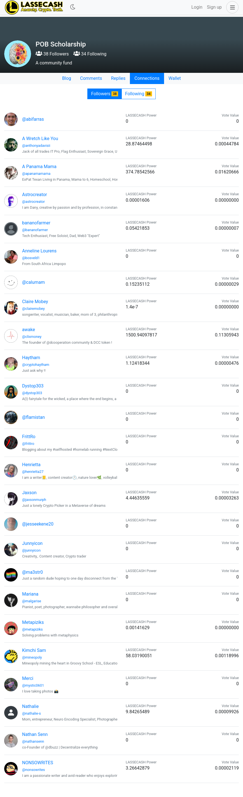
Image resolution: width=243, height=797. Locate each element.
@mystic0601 (33, 685)
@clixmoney (31, 336)
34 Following (89, 54)
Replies (118, 78)
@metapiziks (32, 629)
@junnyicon (31, 550)
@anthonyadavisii (36, 145)
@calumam (33, 282)
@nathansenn (33, 741)
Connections (146, 78)
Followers (104, 93)
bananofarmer (36, 223)
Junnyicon (32, 543)
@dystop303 (32, 393)
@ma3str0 (32, 572)
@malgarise (31, 601)
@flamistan (33, 417)
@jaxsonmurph (34, 500)
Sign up (214, 7)
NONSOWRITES (37, 762)
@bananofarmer (35, 230)
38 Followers (52, 54)
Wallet (175, 78)
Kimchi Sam (34, 650)
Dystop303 (33, 386)
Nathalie (30, 706)
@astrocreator (33, 201)
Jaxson (29, 492)
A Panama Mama (39, 166)
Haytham (31, 357)
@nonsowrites (33, 770)
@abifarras (33, 119)
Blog (66, 78)
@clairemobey (33, 308)
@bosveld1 (31, 258)
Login (196, 7)
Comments (91, 78)
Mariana (30, 594)
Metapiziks (33, 622)
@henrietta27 (32, 472)
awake (28, 329)
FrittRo (28, 436)
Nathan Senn (35, 734)
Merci (27, 678)
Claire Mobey (35, 301)
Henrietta (31, 464)
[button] (231, 7)
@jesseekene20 (37, 524)
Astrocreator (34, 194)
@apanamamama (36, 173)
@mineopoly (32, 657)
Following (138, 93)
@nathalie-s (31, 713)
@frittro (28, 444)
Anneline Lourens (39, 251)
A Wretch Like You (40, 138)
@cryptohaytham (35, 365)
